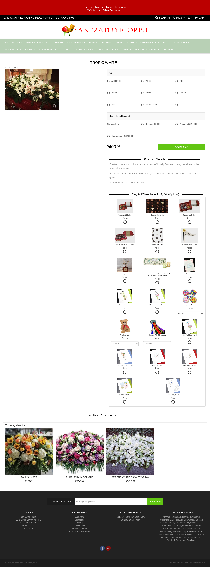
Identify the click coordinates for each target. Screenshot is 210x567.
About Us (79, 517)
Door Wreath (47, 49)
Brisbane (184, 517)
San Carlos (175, 534)
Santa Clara (176, 537)
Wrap (119, 42)
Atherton (166, 517)
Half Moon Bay (182, 523)
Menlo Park (187, 525)
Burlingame (194, 517)
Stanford (171, 540)
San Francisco (187, 534)
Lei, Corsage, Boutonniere (114, 49)
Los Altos (194, 523)
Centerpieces (76, 42)
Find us (28, 528)
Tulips (64, 49)
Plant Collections (175, 42)
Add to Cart (181, 147)
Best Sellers (13, 42)
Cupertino (164, 520)
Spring (58, 42)
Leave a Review (79, 528)
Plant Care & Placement (79, 531)
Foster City (170, 523)
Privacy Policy (32, 563)
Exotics (30, 49)
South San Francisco (192, 537)
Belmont (175, 517)
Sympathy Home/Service (142, 42)
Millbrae (197, 525)
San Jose (199, 534)
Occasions (12, 49)
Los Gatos (176, 525)
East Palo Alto (176, 520)
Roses (93, 42)
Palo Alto (197, 528)
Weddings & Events (147, 49)
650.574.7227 (184, 17)
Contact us (79, 520)
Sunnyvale (180, 540)
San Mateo (165, 537)
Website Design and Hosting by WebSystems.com (187, 563)
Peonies (106, 42)
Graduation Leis (83, 49)
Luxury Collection (38, 42)
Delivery (79, 523)
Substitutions (79, 525)
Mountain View (176, 528)
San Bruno (164, 534)
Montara (165, 528)
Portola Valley (166, 531)
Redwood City (179, 531)
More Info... (171, 49)
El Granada (189, 520)
